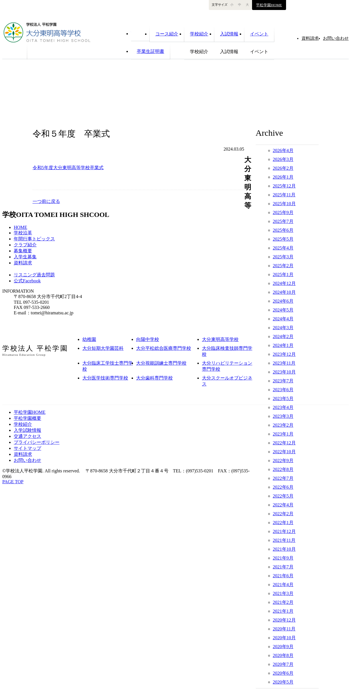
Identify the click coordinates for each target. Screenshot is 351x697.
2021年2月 (283, 602)
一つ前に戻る (46, 201)
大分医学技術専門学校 (105, 378)
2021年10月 (284, 549)
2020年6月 (283, 673)
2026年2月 (283, 168)
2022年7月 (283, 478)
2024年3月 (283, 327)
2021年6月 (283, 575)
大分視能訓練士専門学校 (161, 363)
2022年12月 (284, 442)
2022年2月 (283, 513)
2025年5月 (283, 239)
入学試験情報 (27, 430)
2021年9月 (283, 558)
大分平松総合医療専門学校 (163, 348)
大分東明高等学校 (220, 339)
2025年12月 (284, 185)
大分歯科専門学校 (154, 378)
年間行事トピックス (34, 238)
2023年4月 (283, 407)
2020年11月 (284, 628)
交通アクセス (27, 436)
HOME (140, 33)
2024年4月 (283, 318)
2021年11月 (284, 540)
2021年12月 (284, 531)
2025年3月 (283, 256)
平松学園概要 (27, 418)
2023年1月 (283, 434)
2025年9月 (283, 212)
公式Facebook (27, 280)
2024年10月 (284, 292)
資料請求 (23, 262)
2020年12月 (284, 620)
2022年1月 (283, 522)
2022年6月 (283, 487)
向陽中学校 (147, 339)
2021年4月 (283, 584)
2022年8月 (283, 469)
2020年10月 (284, 637)
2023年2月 (283, 425)
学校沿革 (23, 232)
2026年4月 (283, 150)
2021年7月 (283, 566)
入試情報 (229, 33)
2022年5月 (283, 496)
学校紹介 (199, 33)
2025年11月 (284, 194)
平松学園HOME (269, 5)
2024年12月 (284, 283)
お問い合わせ (336, 38)
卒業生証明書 (150, 51)
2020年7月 (283, 664)
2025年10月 (284, 203)
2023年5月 (283, 398)
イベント (259, 33)
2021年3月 (283, 593)
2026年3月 (283, 159)
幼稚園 (89, 339)
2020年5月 (283, 682)
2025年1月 (283, 274)
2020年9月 (283, 646)
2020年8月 (283, 655)
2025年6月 (283, 230)
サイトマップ (27, 448)
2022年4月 (283, 504)
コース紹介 (166, 33)
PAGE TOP (12, 481)
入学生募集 (25, 256)
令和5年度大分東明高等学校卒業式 (68, 167)
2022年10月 (284, 451)
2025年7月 (283, 221)
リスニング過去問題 (34, 274)
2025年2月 (283, 265)
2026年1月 (283, 177)
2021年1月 (283, 611)
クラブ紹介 (25, 244)
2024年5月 (283, 309)
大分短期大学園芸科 (103, 348)
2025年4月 (283, 247)
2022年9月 (283, 460)
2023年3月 (283, 416)
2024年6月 (283, 301)
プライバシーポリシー (37, 442)
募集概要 (23, 250)
